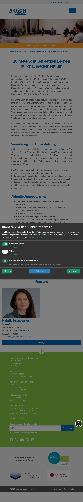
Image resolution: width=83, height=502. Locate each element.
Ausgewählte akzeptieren (39, 271)
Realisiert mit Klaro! (74, 276)
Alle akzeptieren (73, 271)
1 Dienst (13, 247)
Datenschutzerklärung (36, 237)
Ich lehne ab (7, 271)
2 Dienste (13, 255)
